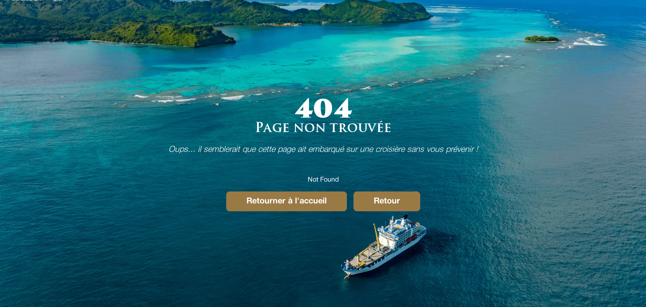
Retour (387, 201)
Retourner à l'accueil (286, 201)
